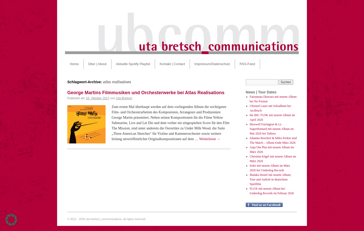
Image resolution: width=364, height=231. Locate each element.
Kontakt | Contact (172, 64)
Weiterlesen (209, 139)
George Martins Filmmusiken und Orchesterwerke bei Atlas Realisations (146, 92)
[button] (11, 220)
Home (74, 64)
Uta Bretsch (124, 98)
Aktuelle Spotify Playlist (133, 64)
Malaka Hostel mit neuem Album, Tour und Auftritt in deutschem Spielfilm (270, 179)
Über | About (97, 64)
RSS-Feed (247, 64)
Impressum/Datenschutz (212, 64)
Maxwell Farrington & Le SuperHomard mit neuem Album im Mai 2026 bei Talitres (272, 129)
